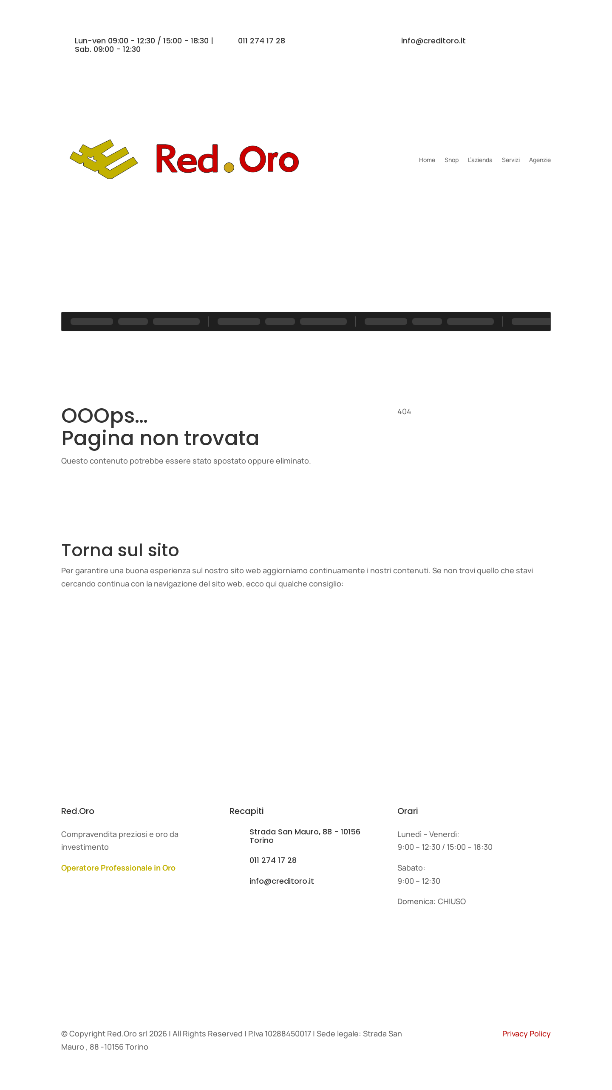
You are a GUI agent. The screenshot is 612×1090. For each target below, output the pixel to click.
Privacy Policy (526, 1033)
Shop (452, 160)
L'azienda (89, 636)
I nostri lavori (96, 693)
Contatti (87, 199)
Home (427, 160)
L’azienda (480, 160)
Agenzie (540, 160)
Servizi (511, 160)
